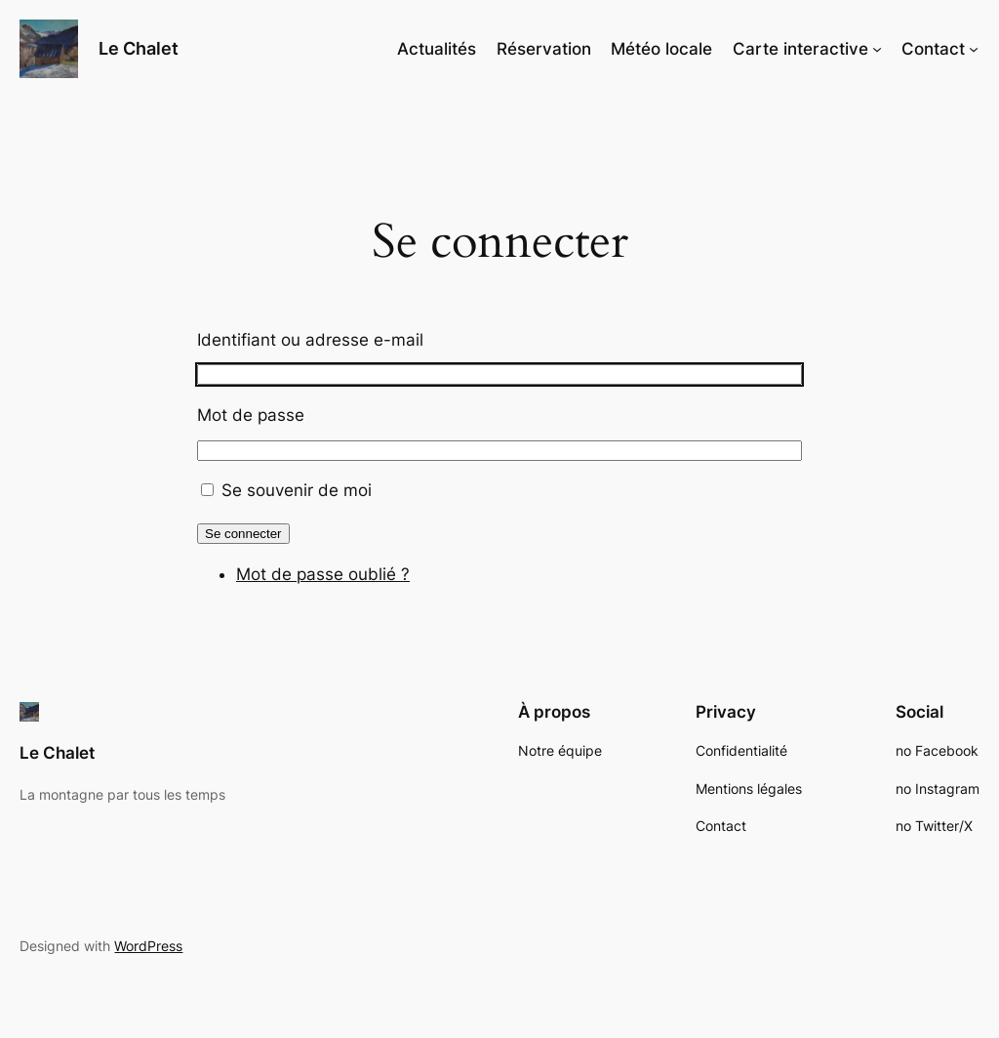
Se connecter (243, 533)
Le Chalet (139, 48)
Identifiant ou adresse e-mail (310, 340)
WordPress (148, 945)
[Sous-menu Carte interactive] (877, 49)
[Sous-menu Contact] (974, 49)
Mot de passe (250, 415)
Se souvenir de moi (296, 490)
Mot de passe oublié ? (323, 574)
